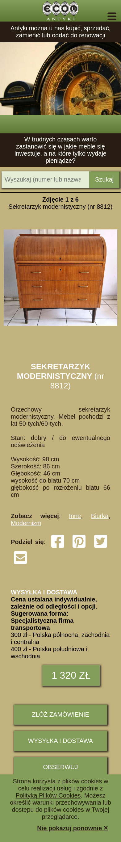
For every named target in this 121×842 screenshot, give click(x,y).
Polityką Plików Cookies (48, 795)
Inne (75, 516)
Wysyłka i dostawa (60, 740)
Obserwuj (60, 767)
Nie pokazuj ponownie (72, 827)
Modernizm (26, 523)
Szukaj (104, 179)
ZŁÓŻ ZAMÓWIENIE (60, 714)
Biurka (100, 516)
